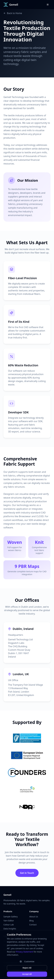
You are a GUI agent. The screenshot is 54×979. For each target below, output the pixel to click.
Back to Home (12, 13)
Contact (33, 924)
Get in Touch (27, 872)
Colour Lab (8, 924)
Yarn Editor (8, 920)
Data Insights (9, 928)
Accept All (27, 974)
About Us (33, 916)
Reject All (27, 967)
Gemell (7, 894)
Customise (27, 961)
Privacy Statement (24, 951)
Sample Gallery (10, 916)
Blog (31, 920)
